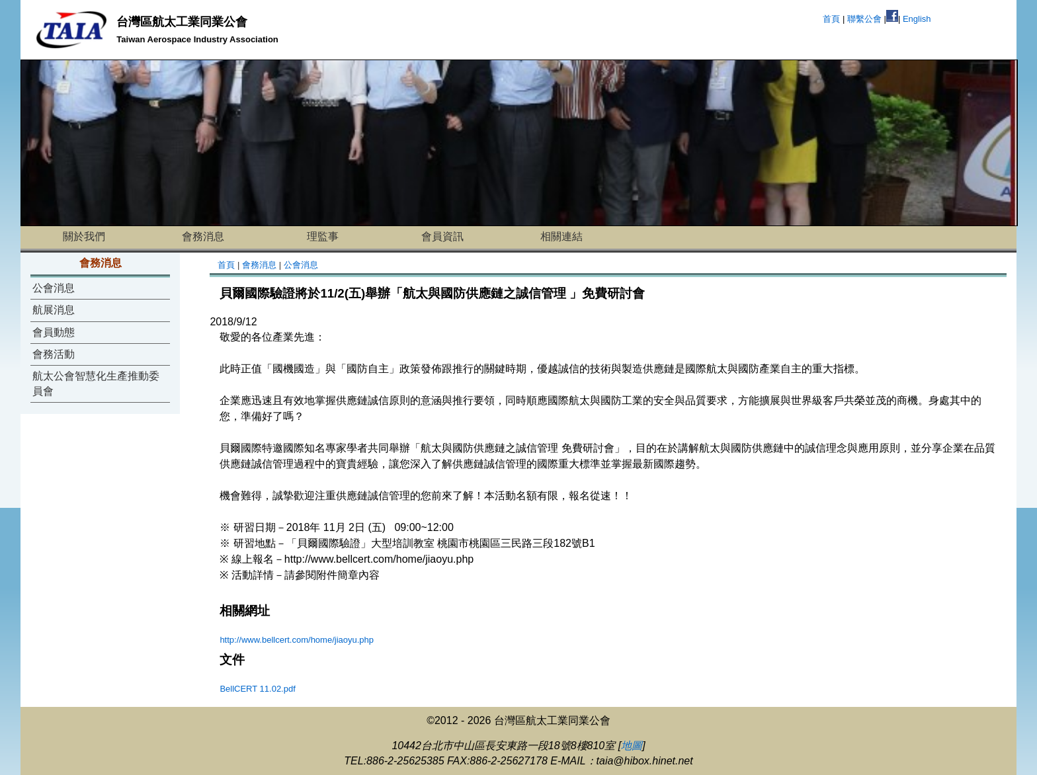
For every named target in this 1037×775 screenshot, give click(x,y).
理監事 (323, 236)
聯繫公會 (864, 19)
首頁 (831, 19)
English (917, 19)
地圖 (631, 745)
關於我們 (84, 236)
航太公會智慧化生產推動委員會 (95, 383)
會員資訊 (442, 236)
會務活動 (53, 354)
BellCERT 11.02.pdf (257, 689)
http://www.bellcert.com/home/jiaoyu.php (297, 640)
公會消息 (53, 288)
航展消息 (53, 309)
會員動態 (53, 332)
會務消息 (203, 236)
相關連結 (561, 236)
